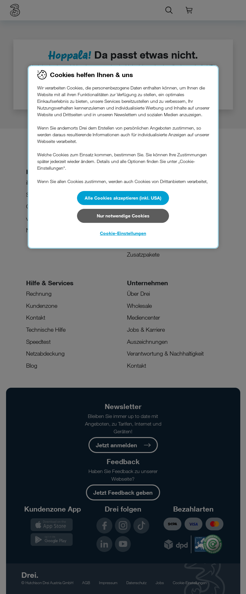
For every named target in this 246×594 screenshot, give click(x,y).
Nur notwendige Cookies (123, 215)
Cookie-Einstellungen (123, 233)
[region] (123, 157)
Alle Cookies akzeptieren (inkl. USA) (123, 198)
